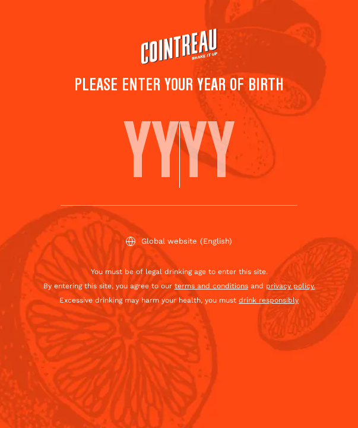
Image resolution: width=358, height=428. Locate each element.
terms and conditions (211, 286)
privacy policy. (290, 286)
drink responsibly (269, 300)
